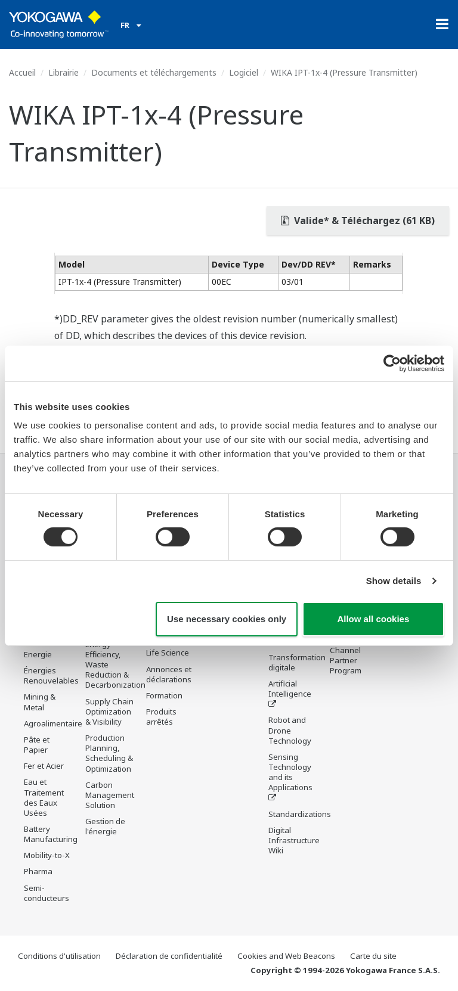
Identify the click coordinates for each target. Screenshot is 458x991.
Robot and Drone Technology (289, 729)
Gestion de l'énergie (105, 826)
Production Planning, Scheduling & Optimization (109, 752)
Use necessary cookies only (226, 619)
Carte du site (373, 955)
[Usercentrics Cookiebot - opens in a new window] (392, 363)
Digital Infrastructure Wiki (294, 840)
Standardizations (299, 814)
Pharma (38, 871)
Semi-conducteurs (46, 893)
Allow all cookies (373, 619)
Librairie (63, 72)
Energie (38, 654)
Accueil (22, 72)
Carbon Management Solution (109, 794)
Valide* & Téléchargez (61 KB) (358, 220)
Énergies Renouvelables (51, 675)
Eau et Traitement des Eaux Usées (44, 797)
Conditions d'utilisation (59, 955)
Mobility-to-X (47, 855)
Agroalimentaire (53, 723)
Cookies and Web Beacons (286, 955)
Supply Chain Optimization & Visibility (109, 711)
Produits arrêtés (161, 716)
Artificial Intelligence (289, 688)
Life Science (167, 653)
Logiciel (243, 72)
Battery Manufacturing (51, 834)
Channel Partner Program (345, 660)
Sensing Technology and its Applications (290, 772)
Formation (164, 695)
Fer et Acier (44, 765)
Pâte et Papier (36, 744)
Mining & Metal (39, 701)
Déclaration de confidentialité (169, 955)
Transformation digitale (297, 662)
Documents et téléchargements (153, 72)
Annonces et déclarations (168, 674)
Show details (394, 581)
